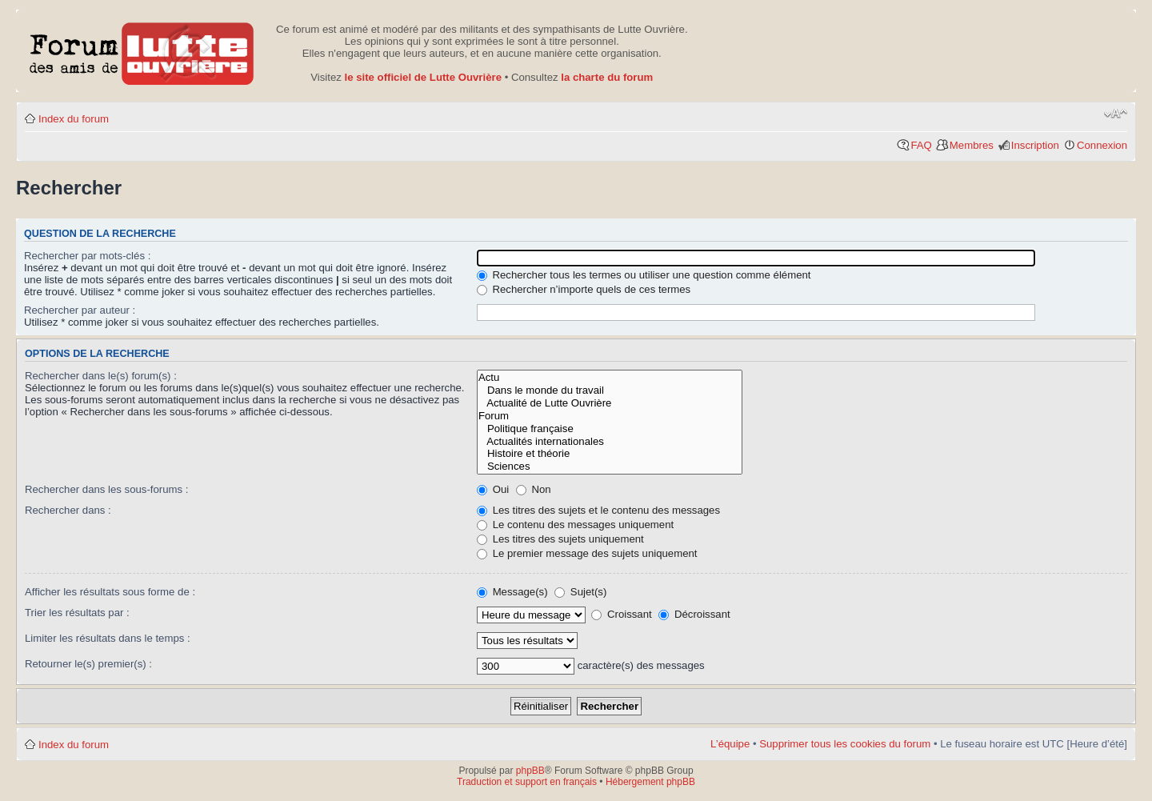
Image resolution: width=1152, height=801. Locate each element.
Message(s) (513, 592)
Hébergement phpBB (650, 781)
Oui (493, 489)
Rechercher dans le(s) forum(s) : (101, 376)
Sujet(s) (580, 592)
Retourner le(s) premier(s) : (88, 664)
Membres (972, 145)
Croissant (621, 614)
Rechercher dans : (68, 510)
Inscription (1035, 145)
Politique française (609, 429)
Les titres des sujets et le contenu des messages (598, 510)
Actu (609, 377)
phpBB (530, 770)
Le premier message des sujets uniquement (587, 553)
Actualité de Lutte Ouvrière (609, 403)
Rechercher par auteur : (79, 310)
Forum (609, 416)
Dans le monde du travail (609, 390)
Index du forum (73, 119)
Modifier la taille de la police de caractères (1115, 113)
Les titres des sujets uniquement (560, 539)
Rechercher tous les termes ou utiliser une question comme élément (644, 275)
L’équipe (730, 744)
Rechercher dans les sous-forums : (107, 489)
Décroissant (694, 614)
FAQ (920, 145)
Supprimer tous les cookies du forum (844, 744)
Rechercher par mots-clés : (87, 256)
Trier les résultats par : (77, 613)
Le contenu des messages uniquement (575, 525)
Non (533, 489)
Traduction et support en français (527, 781)
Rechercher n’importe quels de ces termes (583, 289)
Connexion (1102, 145)
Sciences (609, 466)
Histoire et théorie (609, 453)
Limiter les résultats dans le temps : (107, 638)
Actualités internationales (609, 441)
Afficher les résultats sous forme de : (110, 592)
